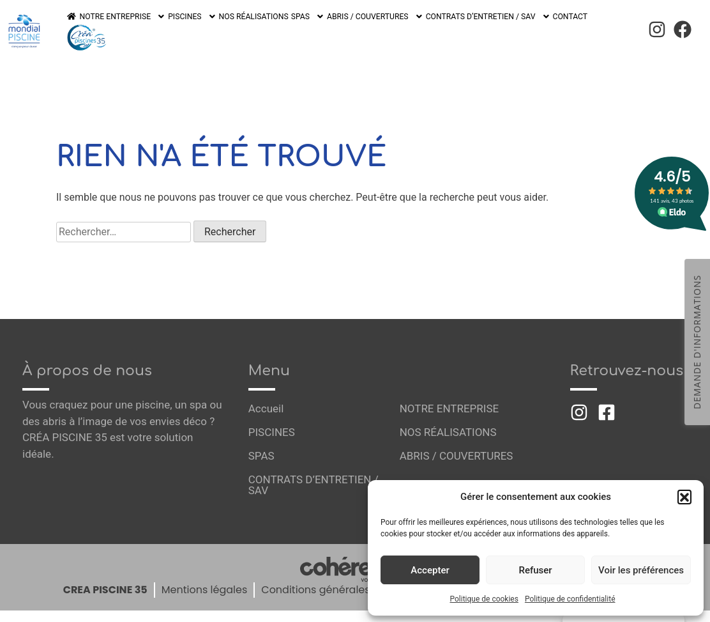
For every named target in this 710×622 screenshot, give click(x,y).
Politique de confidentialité (570, 599)
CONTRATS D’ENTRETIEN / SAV (483, 27)
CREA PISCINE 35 (105, 581)
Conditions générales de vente (339, 581)
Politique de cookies (484, 599)
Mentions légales (205, 581)
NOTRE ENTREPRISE (122, 27)
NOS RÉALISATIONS (252, 27)
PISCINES (192, 27)
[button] (684, 496)
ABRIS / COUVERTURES (372, 27)
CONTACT (564, 27)
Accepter (430, 570)
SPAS (305, 27)
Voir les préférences (641, 570)
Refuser (535, 570)
